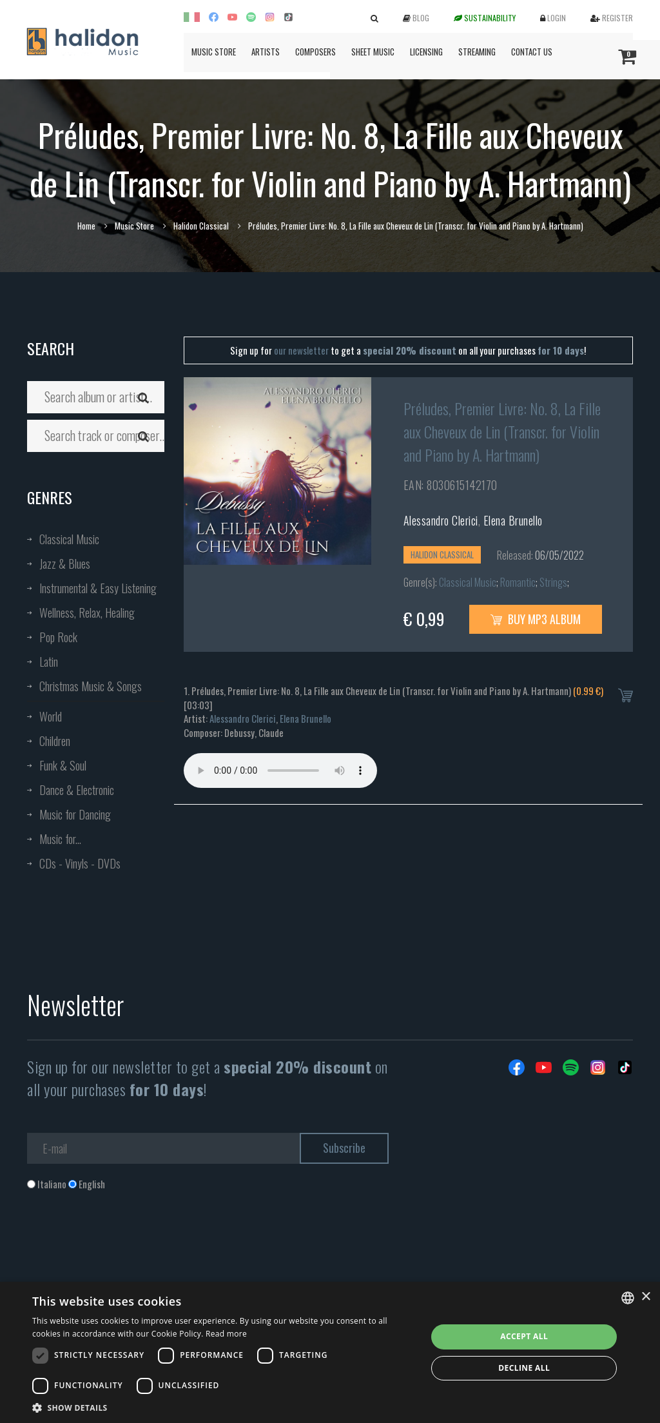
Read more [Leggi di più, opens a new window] (226, 1333)
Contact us (531, 51)
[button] (223, 1407)
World (50, 716)
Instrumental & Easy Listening (98, 588)
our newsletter (301, 350)
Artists (265, 51)
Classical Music (69, 539)
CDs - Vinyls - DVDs (80, 863)
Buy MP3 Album (535, 619)
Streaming (477, 51)
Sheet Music (372, 51)
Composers (315, 51)
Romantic (518, 582)
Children (54, 740)
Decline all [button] (524, 1367)
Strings (553, 582)
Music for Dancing (75, 814)
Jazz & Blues (64, 563)
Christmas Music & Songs (90, 686)
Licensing (426, 51)
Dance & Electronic (76, 789)
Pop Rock (58, 637)
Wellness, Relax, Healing (87, 612)
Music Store (213, 51)
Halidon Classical (201, 225)
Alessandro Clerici (440, 520)
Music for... (60, 838)
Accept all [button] (524, 1336)
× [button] (645, 1297)
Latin (48, 661)
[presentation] (125, 1243)
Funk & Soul (62, 765)
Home (86, 225)
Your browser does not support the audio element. (280, 770)
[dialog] (330, 1352)
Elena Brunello (513, 520)
